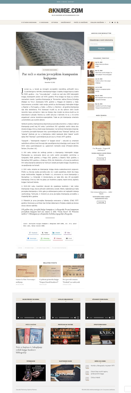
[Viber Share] (67, 232)
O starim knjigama (29, 22)
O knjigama (43, 22)
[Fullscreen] (43, 318)
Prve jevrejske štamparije (59, 247)
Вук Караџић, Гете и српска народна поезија (103, 98)
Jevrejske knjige (29, 247)
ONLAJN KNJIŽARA (97, 22)
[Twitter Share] (45, 232)
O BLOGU (64, 1)
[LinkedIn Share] (56, 232)
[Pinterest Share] (58, 238)
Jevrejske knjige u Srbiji (43, 247)
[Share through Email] (69, 238)
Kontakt (71, 1)
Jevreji (20, 247)
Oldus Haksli (95, 377)
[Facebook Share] (33, 232)
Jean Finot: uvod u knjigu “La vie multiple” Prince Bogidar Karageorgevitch (103, 74)
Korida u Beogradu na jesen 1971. (103, 366)
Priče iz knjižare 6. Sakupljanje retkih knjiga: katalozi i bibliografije (29, 350)
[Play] (18, 318)
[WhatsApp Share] (45, 238)
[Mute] (40, 318)
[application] (31, 311)
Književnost (66, 22)
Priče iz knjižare (81, 22)
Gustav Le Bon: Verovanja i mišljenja (103, 82)
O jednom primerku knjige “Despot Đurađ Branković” (103, 107)
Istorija (54, 22)
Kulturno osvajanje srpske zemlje (102, 90)
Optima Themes (32, 389)
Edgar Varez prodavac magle (102, 65)
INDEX (59, 1)
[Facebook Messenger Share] (32, 238)
